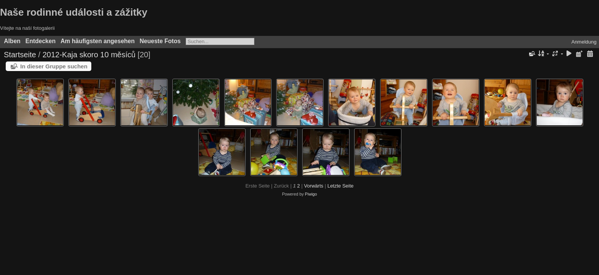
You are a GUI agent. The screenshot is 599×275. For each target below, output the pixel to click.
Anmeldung (584, 42)
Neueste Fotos (160, 41)
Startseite (20, 54)
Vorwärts (314, 186)
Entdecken (41, 41)
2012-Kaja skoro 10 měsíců (88, 54)
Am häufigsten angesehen (97, 41)
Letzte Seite (340, 186)
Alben (12, 41)
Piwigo (311, 194)
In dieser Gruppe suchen (53, 66)
